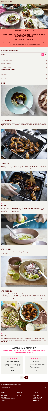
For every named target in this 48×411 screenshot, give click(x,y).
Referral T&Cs (36, 400)
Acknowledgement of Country (8, 398)
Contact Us (35, 392)
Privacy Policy (36, 395)
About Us (3, 392)
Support (35, 394)
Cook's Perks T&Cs (37, 398)
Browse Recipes (4, 394)
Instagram (19, 392)
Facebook (19, 394)
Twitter (19, 395)
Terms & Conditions (37, 397)
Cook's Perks (4, 397)
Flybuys (3, 400)
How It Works (4, 395)
